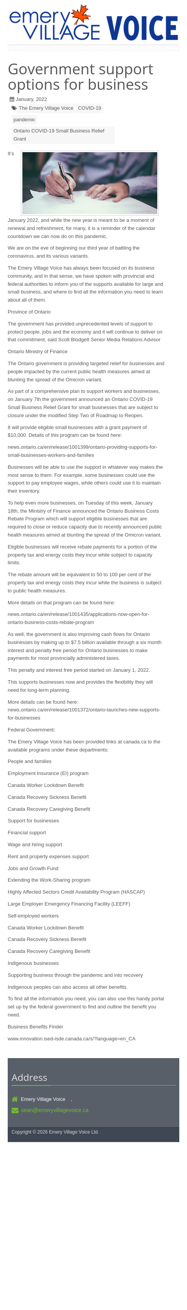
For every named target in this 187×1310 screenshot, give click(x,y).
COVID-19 (89, 108)
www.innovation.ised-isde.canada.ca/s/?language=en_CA (71, 1039)
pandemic (24, 119)
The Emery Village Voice (46, 108)
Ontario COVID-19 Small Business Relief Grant (58, 135)
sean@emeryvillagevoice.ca (55, 1110)
